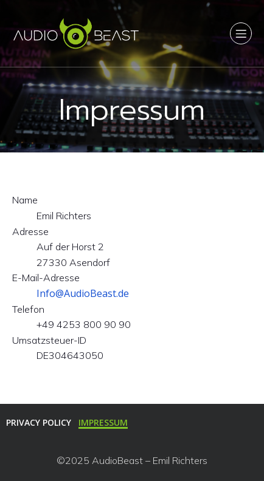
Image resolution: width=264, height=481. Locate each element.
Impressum (103, 422)
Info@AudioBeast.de (82, 293)
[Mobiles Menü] (241, 33)
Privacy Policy (38, 422)
